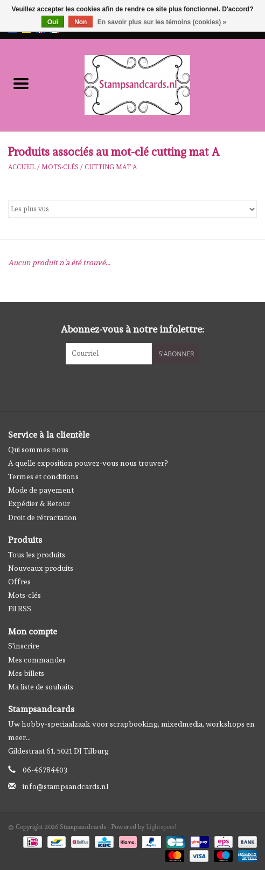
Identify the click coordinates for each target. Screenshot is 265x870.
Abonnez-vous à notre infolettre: (132, 329)
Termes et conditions (43, 476)
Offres (19, 581)
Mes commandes (37, 659)
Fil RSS (19, 608)
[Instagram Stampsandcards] (142, 386)
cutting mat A (111, 167)
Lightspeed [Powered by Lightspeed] (161, 827)
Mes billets (26, 673)
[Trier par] (132, 209)
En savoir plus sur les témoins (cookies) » (161, 22)
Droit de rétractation (42, 517)
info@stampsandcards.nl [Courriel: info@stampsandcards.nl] (65, 786)
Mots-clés (60, 167)
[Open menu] (21, 83)
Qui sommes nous (38, 449)
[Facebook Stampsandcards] (123, 386)
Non (80, 22)
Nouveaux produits (40, 568)
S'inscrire (23, 645)
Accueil (22, 167)
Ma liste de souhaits (40, 686)
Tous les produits (36, 554)
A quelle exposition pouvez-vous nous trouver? (88, 463)
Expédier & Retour (39, 503)
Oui (52, 22)
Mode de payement (41, 490)
